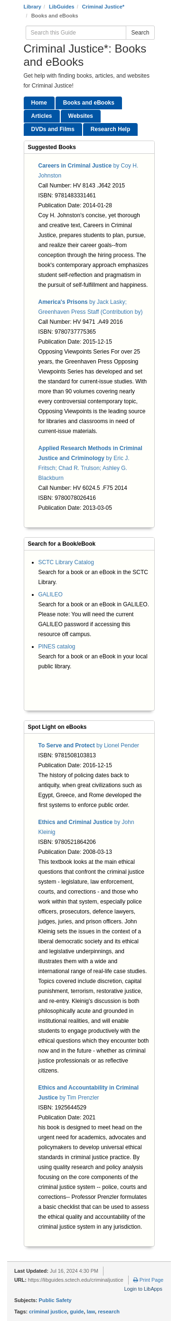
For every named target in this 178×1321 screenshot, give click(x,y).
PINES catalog (56, 646)
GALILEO (50, 594)
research (109, 1311)
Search (140, 32)
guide (77, 1311)
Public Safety (55, 1300)
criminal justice (48, 1311)
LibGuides (62, 6)
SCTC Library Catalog (66, 562)
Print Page (148, 1280)
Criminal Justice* (103, 6)
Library (32, 6)
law (91, 1311)
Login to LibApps (143, 1289)
